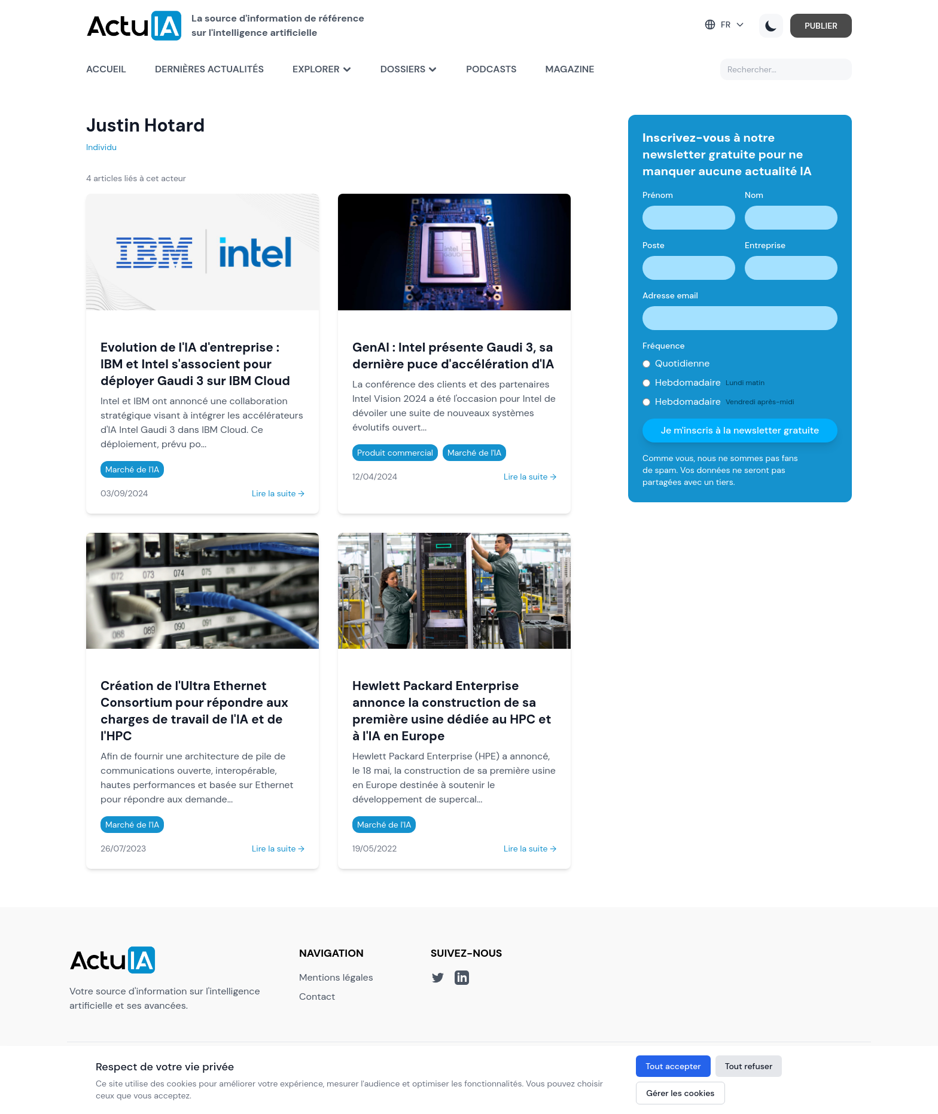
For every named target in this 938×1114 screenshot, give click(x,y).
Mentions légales (336, 977)
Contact (317, 996)
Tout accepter (673, 1066)
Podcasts (491, 69)
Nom (754, 195)
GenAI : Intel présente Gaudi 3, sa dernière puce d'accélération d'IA (453, 355)
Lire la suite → (278, 493)
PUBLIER (821, 25)
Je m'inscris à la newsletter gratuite (740, 430)
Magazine (570, 69)
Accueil (106, 69)
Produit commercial (395, 452)
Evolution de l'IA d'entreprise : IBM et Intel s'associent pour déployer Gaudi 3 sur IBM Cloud (195, 364)
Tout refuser (749, 1066)
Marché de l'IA (132, 469)
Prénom (657, 195)
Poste (653, 245)
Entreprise (765, 245)
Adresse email (670, 295)
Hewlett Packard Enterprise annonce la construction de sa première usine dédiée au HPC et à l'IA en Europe (451, 710)
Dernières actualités (209, 69)
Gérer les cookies (680, 1093)
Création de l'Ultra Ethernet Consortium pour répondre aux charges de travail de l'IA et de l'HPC (194, 710)
